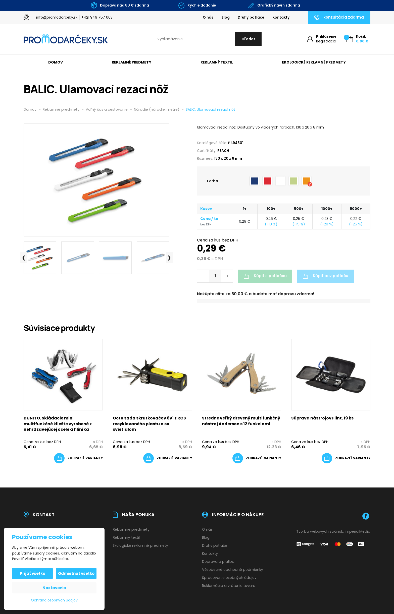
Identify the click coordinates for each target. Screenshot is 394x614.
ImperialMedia (357, 531)
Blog (225, 17)
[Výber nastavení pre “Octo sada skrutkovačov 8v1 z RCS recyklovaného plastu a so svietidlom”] (167, 458)
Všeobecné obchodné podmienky (232, 569)
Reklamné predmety (131, 62)
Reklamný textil (217, 62)
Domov (55, 62)
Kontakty (281, 17)
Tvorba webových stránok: (320, 531)
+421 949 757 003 (97, 17)
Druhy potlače (251, 17)
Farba (212, 180)
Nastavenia (54, 587)
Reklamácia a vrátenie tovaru (228, 585)
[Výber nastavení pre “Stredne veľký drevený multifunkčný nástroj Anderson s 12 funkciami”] (256, 458)
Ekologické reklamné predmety (314, 62)
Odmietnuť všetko (76, 573)
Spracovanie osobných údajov (229, 577)
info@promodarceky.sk (56, 17)
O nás (208, 17)
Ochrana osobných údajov (54, 600)
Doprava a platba (218, 561)
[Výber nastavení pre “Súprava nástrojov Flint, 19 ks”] (346, 458)
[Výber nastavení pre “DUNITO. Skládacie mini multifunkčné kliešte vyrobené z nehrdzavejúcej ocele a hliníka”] (78, 458)
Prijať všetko (32, 573)
